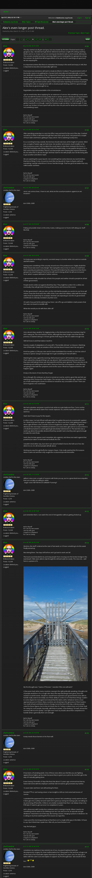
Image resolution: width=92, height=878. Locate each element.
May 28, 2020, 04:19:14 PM (31, 46)
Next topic (85, 33)
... (24, 39)
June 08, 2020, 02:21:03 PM (31, 733)
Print (88, 39)
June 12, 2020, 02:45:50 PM (31, 846)
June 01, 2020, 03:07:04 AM (31, 224)
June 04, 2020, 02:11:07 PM (31, 404)
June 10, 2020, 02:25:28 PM (31, 769)
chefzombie (8, 187)
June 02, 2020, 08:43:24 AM (31, 328)
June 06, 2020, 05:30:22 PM (31, 542)
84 (46, 39)
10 (40, 39)
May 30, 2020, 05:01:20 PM (31, 129)
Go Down (5, 39)
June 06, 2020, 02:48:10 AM (31, 511)
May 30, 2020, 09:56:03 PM (31, 188)
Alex (5, 46)
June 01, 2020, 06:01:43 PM (31, 255)
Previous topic (74, 33)
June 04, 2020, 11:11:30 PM (31, 474)
